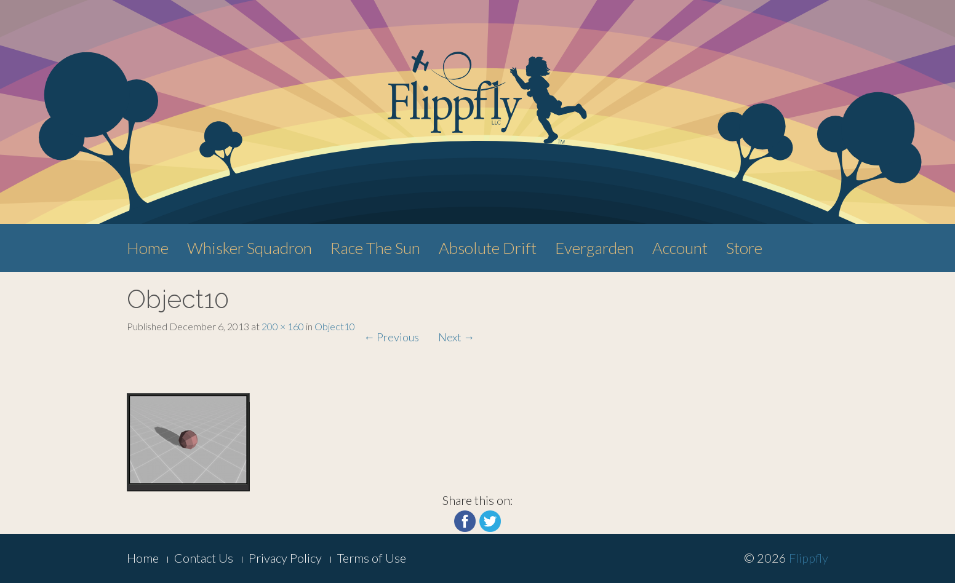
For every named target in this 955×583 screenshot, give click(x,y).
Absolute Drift (488, 248)
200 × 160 (283, 326)
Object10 (334, 326)
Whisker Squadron (249, 248)
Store (744, 248)
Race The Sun (375, 248)
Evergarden (594, 248)
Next (456, 337)
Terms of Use (371, 557)
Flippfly (808, 557)
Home (148, 248)
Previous (391, 337)
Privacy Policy (285, 557)
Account (680, 248)
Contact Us (203, 557)
